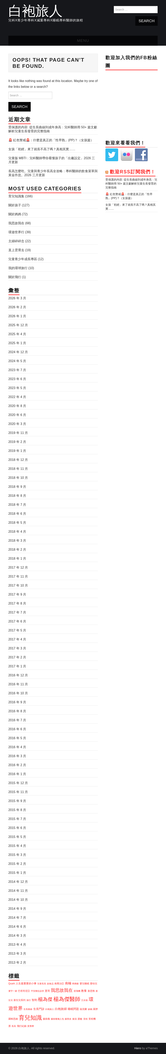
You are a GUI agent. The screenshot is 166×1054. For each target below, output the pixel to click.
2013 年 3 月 (17, 953)
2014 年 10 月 (18, 899)
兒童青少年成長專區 (22, 259)
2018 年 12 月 (18, 459)
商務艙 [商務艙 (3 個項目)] (75, 983)
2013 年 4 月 (17, 944)
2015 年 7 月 (17, 819)
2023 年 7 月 (17, 370)
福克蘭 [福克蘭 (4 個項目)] (83, 1009)
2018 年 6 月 (17, 513)
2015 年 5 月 (17, 837)
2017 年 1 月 (17, 666)
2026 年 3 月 (17, 298)
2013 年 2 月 (17, 962)
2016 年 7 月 (17, 720)
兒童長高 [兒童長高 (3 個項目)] (41, 983)
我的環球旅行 (18, 268)
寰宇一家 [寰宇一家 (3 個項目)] (12, 991)
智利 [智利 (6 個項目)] (34, 1000)
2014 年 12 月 (18, 881)
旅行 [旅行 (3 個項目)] (29, 1000)
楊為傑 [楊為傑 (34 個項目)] (45, 999)
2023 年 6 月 (17, 379)
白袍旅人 (35, 10)
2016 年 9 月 (17, 702)
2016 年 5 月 (17, 738)
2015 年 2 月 (17, 863)
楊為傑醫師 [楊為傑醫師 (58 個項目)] (66, 999)
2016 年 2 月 (17, 765)
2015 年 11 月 (18, 792)
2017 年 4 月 (17, 639)
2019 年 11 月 (18, 433)
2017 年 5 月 (17, 630)
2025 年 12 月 (18, 325)
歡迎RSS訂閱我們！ (132, 171)
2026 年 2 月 (17, 307)
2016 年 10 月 (18, 693)
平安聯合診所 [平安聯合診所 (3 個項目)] (37, 991)
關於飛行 (14, 277)
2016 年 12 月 (18, 675)
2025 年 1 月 (17, 343)
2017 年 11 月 (18, 576)
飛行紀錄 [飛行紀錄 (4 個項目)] (22, 1026)
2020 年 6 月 (17, 415)
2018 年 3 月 (17, 540)
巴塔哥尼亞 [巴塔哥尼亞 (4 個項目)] (24, 991)
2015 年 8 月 (17, 810)
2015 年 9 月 (17, 801)
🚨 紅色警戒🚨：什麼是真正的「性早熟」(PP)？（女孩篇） (51, 140)
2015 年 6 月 (17, 828)
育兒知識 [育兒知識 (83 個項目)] (30, 1017)
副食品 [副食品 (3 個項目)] (50, 983)
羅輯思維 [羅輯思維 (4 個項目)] (13, 1018)
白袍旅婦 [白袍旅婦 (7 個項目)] (61, 1009)
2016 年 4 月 (17, 747)
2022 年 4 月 (17, 397)
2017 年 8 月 (17, 603)
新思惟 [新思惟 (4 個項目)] (91, 991)
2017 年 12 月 (18, 567)
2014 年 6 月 (17, 926)
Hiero (137, 1048)
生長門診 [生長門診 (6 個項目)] (38, 1009)
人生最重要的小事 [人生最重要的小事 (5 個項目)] (26, 983)
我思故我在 (16, 223)
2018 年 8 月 (17, 495)
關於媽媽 (14, 214)
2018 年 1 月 (17, 558)
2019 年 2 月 (17, 442)
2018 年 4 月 (17, 531)
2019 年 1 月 (17, 450)
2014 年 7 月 (17, 917)
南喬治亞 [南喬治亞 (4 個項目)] (59, 983)
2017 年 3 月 (17, 648)
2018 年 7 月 (17, 504)
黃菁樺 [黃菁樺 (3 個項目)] (30, 1026)
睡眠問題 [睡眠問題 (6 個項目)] (73, 1009)
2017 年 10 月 (18, 585)
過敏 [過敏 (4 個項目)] (80, 1018)
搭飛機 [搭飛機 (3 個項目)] (77, 991)
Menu (83, 41)
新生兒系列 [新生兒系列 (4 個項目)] (20, 1000)
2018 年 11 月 (18, 468)
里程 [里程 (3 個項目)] (85, 1019)
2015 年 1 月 (17, 872)
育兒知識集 (16, 196)
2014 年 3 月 (17, 935)
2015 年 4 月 (17, 846)
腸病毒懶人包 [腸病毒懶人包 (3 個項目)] (57, 1019)
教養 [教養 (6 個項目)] (84, 990)
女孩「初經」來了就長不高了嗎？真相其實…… (41, 149)
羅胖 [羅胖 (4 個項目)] (95, 1009)
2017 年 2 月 (17, 657)
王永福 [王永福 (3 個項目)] (84, 1000)
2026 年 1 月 (17, 316)
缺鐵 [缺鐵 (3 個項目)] (90, 1009)
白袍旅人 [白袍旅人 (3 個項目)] (49, 1009)
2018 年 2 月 (17, 549)
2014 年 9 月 (17, 908)
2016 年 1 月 (17, 774)
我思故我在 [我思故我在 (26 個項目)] (62, 990)
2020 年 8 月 (17, 406)
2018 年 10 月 (18, 477)
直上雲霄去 (16, 250)
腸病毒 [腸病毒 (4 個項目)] (46, 1018)
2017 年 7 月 (17, 612)
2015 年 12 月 (18, 783)
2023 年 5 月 (17, 388)
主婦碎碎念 (16, 241)
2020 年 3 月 (17, 424)
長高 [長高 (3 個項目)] (14, 1026)
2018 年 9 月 (17, 486)
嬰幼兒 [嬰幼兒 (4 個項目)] (93, 983)
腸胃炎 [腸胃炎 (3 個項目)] (68, 1019)
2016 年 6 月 (17, 729)
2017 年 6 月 (17, 621)
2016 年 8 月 (17, 711)
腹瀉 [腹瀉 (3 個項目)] (74, 1019)
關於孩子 (14, 205)
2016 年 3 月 (17, 756)
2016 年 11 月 (18, 684)
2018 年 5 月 (17, 522)
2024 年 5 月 (17, 361)
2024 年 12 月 (18, 352)
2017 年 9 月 (17, 594)
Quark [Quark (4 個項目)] (11, 983)
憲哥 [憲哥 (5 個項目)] (47, 990)
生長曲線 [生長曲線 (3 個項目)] (28, 1009)
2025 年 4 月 (17, 334)
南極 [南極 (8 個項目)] (68, 983)
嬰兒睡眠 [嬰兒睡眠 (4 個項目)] (84, 983)
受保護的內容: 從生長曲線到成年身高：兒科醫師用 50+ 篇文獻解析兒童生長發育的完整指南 (131, 183)
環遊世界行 (16, 232)
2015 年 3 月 (17, 854)
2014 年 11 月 (18, 890)
